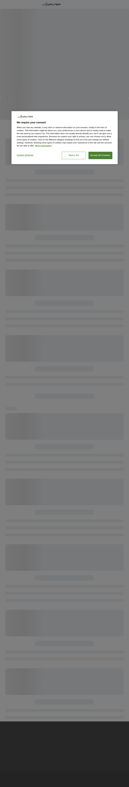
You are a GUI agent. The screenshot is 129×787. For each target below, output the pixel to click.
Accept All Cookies (100, 155)
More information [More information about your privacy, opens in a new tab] (43, 146)
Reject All (74, 155)
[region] (65, 137)
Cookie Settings (25, 155)
